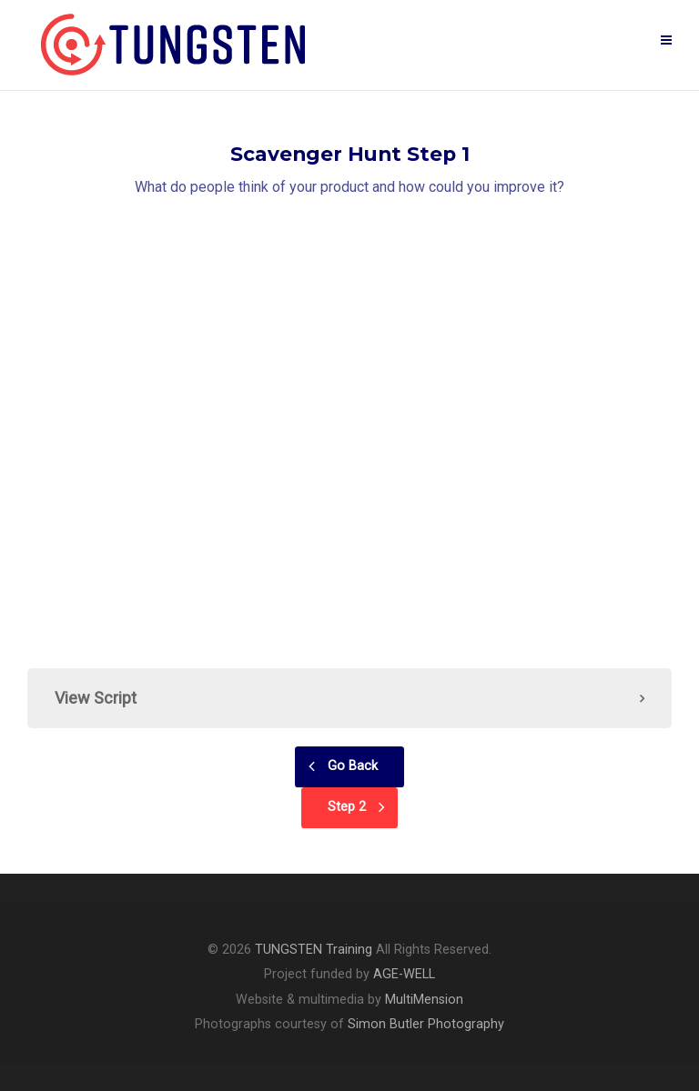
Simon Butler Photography (426, 1024)
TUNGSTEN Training (313, 949)
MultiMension (424, 999)
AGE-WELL (404, 974)
